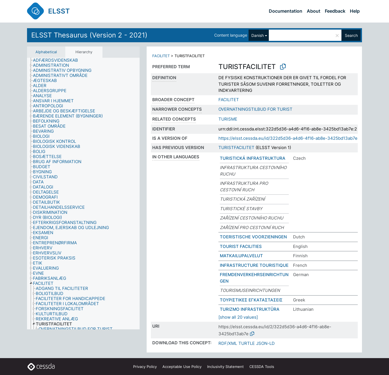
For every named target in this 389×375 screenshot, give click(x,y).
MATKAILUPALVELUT (241, 255)
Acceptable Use (182, 366)
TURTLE (246, 343)
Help (355, 11)
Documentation (285, 11)
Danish (257, 35)
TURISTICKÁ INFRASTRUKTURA (252, 158)
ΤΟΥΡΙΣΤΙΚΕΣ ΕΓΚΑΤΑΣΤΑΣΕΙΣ (251, 300)
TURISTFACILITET (236, 147)
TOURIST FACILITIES (241, 246)
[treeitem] (58, 60)
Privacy (145, 366)
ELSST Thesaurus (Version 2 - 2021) (89, 35)
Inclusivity (225, 366)
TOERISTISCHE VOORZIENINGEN (253, 236)
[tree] (83, 193)
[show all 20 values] (238, 317)
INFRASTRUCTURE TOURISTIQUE (254, 265)
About (313, 11)
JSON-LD (265, 343)
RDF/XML (227, 343)
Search (351, 35)
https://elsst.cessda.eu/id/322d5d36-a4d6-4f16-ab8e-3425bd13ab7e (287, 138)
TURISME (227, 119)
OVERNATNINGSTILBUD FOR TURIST (255, 109)
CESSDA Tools (261, 366)
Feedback (335, 11)
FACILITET (161, 56)
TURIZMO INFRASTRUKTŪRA (250, 309)
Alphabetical (46, 52)
